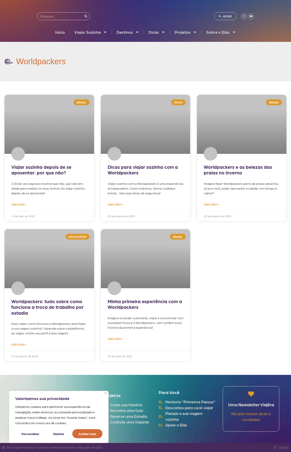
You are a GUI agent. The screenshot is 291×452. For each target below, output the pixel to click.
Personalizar (30, 433)
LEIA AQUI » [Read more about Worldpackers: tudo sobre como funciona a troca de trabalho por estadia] (18, 344)
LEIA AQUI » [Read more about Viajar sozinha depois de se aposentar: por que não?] (18, 204)
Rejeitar (58, 433)
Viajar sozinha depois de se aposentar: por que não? (41, 169)
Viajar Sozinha (90, 32)
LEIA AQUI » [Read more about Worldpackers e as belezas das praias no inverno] (211, 204)
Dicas (157, 32)
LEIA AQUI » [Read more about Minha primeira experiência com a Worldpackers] (115, 338)
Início (60, 32)
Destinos (127, 32)
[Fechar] (105, 393)
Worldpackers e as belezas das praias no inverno (238, 169)
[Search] (86, 16)
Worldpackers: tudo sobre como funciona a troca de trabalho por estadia (47, 306)
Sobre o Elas (221, 32)
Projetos (186, 32)
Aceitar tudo (87, 433)
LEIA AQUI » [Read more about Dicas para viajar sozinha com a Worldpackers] (115, 204)
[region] (59, 417)
